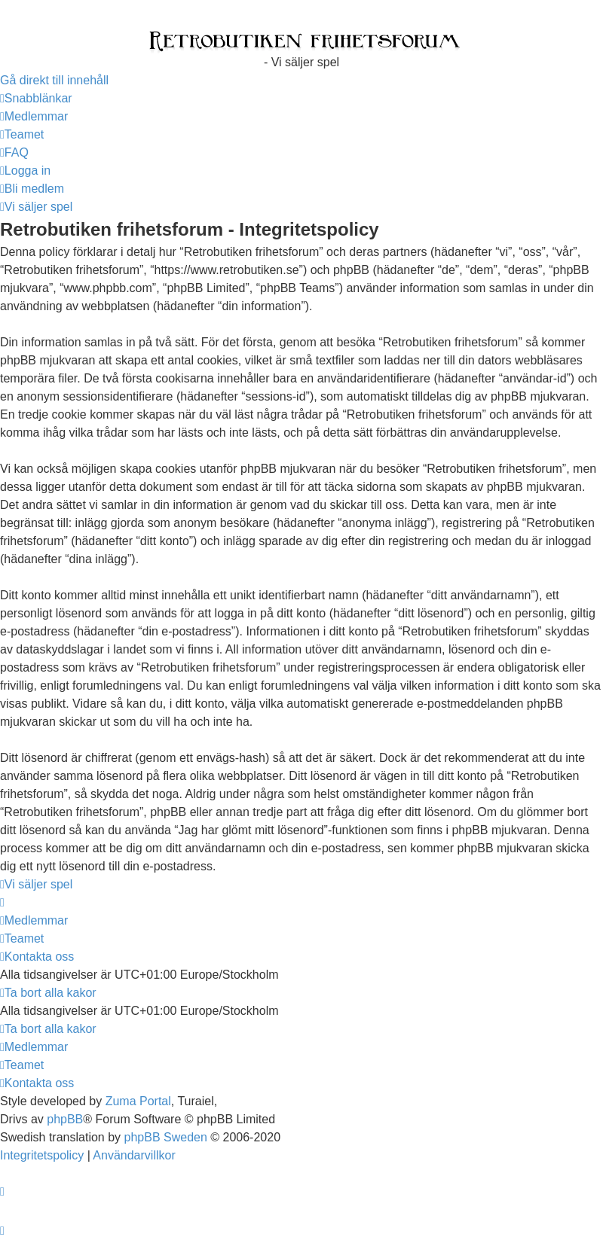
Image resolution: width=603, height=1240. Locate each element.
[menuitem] (34, 116)
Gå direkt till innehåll (54, 80)
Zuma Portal (138, 1101)
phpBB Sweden (165, 1137)
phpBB (65, 1119)
